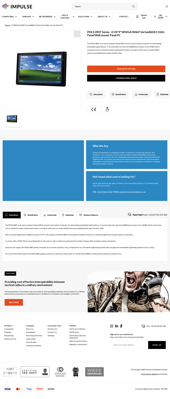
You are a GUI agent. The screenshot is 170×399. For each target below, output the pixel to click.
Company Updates (33, 345)
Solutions (83, 16)
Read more (14, 302)
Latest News (31, 339)
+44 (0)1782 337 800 (104, 192)
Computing (8, 16)
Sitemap (51, 335)
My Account (52, 329)
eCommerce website (149, 374)
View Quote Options (126, 69)
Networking (45, 16)
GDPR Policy (74, 332)
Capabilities (30, 332)
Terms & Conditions (77, 329)
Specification (119, 94)
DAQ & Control (65, 16)
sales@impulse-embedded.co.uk (132, 192)
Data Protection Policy (78, 341)
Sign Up (157, 345)
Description (96, 94)
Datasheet (68, 215)
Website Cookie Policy (78, 344)
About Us (102, 16)
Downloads (141, 94)
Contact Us (52, 332)
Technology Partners (34, 335)
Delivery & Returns (88, 215)
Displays (26, 16)
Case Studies (31, 342)
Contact (123, 16)
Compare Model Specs (126, 78)
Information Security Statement (77, 336)
